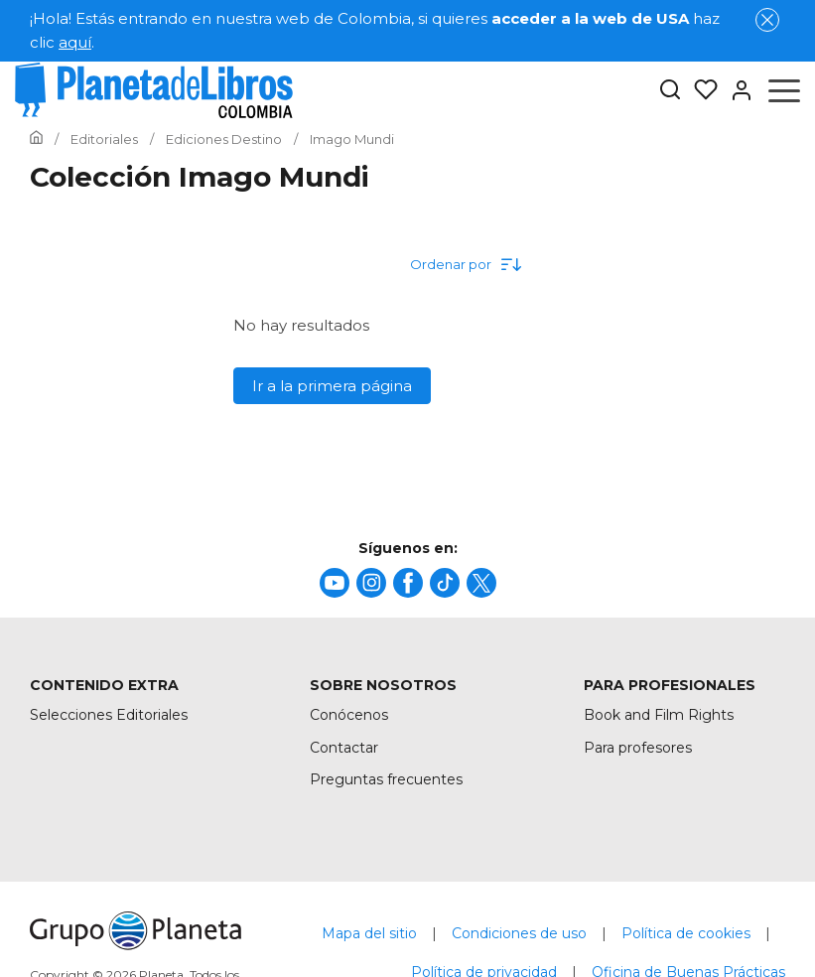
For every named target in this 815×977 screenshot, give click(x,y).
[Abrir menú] (784, 90)
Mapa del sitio (369, 933)
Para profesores (638, 748)
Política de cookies (685, 933)
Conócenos (349, 715)
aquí (75, 42)
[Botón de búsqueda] (670, 90)
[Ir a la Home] (36, 139)
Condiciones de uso (519, 933)
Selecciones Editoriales (109, 715)
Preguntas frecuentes (386, 779)
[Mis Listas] (700, 90)
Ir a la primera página (332, 385)
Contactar (344, 748)
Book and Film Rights (659, 715)
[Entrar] (735, 90)
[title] (334, 583)
